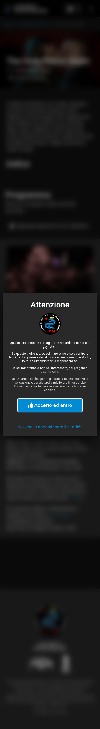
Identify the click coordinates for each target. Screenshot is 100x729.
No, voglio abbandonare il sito (50, 426)
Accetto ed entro (50, 405)
